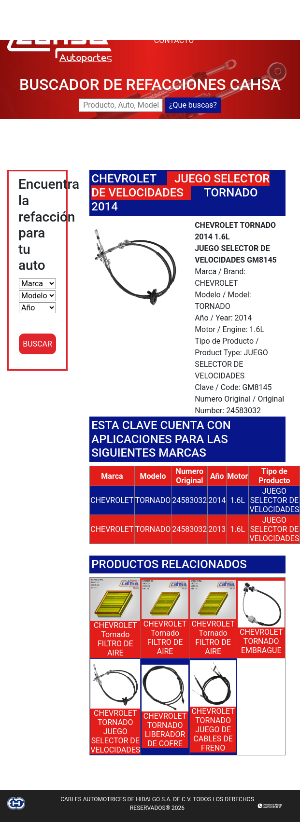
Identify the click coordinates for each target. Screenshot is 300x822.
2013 (217, 529)
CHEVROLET (124, 178)
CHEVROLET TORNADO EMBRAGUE (261, 641)
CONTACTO (174, 40)
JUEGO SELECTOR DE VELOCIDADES (274, 500)
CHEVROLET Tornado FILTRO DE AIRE (115, 639)
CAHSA (166, 5)
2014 (217, 500)
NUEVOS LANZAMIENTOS (198, 17)
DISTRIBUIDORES (184, 28)
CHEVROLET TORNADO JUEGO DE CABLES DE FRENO (212, 729)
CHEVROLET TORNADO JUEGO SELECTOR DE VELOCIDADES (115, 731)
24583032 (189, 500)
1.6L (237, 500)
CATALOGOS (241, 28)
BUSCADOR (206, 5)
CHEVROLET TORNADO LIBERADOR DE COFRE (164, 729)
